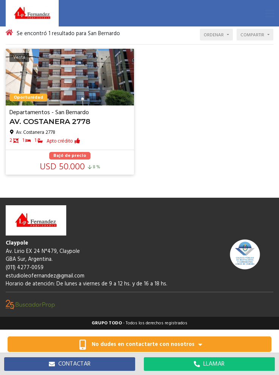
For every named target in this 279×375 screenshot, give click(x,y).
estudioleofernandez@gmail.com (45, 276)
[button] (269, 13)
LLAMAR (209, 364)
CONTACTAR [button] (69, 364)
